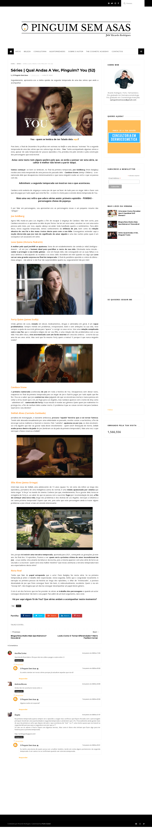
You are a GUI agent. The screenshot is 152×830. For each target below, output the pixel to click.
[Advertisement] (125, 269)
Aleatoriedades (57, 52)
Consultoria (39, 52)
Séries (19, 64)
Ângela (17, 718)
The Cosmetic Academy (97, 52)
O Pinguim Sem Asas (28, 672)
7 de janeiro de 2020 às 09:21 (89, 748)
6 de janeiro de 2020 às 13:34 (89, 656)
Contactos (117, 52)
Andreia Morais (21, 687)
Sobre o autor (75, 52)
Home (13, 64)
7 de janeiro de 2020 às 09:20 (89, 671)
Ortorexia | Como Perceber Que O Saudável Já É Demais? (129, 214)
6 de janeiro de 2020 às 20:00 (89, 687)
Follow (110, 410)
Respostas (19, 668)
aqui (74, 139)
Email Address (115, 179)
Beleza (27, 52)
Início (18, 52)
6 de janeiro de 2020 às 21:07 (89, 718)
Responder (19, 663)
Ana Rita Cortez (20, 656)
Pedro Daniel (46, 827)
